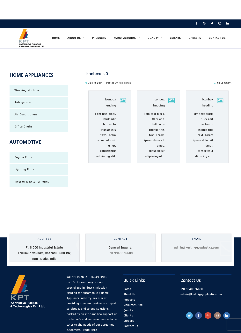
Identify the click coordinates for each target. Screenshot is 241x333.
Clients (175, 38)
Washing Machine (26, 90)
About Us (75, 38)
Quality (155, 38)
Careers (195, 38)
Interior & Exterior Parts (31, 182)
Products (99, 38)
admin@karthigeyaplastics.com (196, 247)
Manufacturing (127, 38)
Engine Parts (23, 157)
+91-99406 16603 (120, 253)
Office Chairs (23, 127)
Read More (89, 330)
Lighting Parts (24, 169)
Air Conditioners (26, 114)
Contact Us (217, 38)
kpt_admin (125, 82)
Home (56, 38)
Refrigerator (23, 102)
